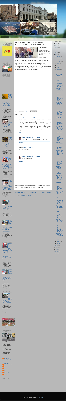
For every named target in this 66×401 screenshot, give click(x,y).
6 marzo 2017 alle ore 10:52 (29, 117)
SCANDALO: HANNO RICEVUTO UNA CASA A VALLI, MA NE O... (59, 77)
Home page (5, 36)
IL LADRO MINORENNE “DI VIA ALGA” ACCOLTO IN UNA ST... (60, 201)
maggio (58, 69)
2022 (56, 45)
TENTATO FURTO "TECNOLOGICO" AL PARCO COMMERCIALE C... (59, 121)
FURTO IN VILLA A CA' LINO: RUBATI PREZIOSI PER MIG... (59, 145)
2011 (56, 255)
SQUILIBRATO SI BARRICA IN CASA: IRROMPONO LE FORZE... (59, 229)
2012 (56, 253)
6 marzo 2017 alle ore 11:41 (37, 156)
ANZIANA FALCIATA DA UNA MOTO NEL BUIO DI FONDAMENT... (60, 222)
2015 (56, 247)
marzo (58, 72)
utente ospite (6, 372)
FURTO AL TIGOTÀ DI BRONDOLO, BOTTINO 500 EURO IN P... (60, 91)
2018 (56, 52)
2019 (56, 50)
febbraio (58, 241)
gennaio (58, 243)
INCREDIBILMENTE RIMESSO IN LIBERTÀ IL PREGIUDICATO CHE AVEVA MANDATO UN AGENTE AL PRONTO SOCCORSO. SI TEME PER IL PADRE (7, 250)
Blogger (41, 397)
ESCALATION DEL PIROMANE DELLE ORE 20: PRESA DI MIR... (59, 178)
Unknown (6, 366)
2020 (56, 49)
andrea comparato (26, 137)
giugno (58, 67)
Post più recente (20, 192)
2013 (56, 251)
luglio (58, 65)
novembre (59, 58)
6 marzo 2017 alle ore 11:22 (37, 137)
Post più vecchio (46, 192)
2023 (56, 43)
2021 (56, 47)
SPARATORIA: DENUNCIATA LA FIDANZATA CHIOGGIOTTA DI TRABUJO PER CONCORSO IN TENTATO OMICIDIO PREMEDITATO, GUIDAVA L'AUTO (7, 163)
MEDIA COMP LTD (8, 364)
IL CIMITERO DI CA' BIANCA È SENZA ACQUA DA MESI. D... (59, 215)
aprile (58, 71)
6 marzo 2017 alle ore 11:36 (29, 147)
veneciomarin (7, 374)
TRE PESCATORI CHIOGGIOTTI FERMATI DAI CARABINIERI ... (60, 112)
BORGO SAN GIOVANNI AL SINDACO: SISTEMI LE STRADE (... (59, 84)
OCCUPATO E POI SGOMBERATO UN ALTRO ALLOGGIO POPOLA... (59, 129)
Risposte (22, 135)
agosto (58, 63)
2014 (56, 249)
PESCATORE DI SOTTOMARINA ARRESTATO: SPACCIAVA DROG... (59, 194)
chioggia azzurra (7, 370)
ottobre (58, 59)
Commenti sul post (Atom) (25, 195)
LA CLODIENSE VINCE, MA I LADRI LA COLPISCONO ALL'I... (59, 105)
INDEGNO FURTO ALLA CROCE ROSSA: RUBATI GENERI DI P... (59, 186)
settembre (59, 61)
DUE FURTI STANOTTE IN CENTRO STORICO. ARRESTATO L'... (59, 208)
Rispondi (20, 132)
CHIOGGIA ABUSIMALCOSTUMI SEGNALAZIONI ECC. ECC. (7, 361)
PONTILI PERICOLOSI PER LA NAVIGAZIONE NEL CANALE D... (59, 97)
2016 (56, 245)
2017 (56, 54)
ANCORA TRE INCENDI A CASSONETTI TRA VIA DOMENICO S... (60, 236)
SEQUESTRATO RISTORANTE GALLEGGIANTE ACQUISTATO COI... (60, 154)
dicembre (59, 56)
